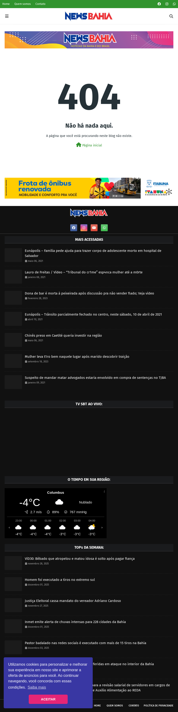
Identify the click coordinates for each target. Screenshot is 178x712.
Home (6, 4)
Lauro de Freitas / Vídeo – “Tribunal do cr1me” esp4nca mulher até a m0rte (84, 272)
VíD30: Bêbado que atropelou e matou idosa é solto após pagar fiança (80, 559)
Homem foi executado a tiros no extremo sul (60, 580)
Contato (40, 4)
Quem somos (22, 4)
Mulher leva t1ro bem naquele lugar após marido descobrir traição (77, 356)
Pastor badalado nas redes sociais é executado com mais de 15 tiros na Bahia (85, 643)
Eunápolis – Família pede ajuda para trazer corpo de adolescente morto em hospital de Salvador (93, 253)
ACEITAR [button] (48, 699)
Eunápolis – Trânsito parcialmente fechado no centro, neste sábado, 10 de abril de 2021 (93, 314)
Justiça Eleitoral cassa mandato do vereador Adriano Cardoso (73, 601)
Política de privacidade (158, 705)
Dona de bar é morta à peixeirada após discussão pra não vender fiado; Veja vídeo (89, 293)
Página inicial (89, 144)
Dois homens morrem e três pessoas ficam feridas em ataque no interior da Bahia (89, 664)
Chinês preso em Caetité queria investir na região (63, 335)
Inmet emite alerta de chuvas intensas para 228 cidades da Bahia (75, 622)
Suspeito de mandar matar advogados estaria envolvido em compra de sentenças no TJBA (95, 378)
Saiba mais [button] (37, 687)
